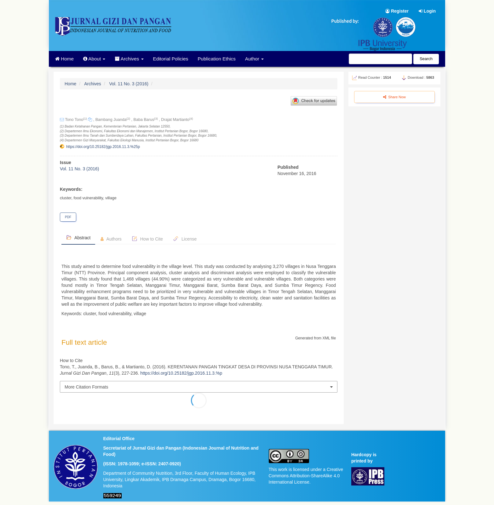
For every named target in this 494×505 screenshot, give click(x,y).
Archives (92, 83)
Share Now (394, 97)
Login (427, 11)
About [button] (94, 58)
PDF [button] (68, 217)
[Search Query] (380, 59)
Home (64, 58)
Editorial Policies (170, 58)
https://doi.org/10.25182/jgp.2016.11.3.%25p (103, 147)
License (185, 238)
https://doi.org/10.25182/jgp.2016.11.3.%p (181, 373)
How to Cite (147, 238)
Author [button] (254, 58)
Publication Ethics (216, 58)
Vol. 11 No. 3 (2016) (128, 83)
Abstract (78, 237)
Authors (111, 238)
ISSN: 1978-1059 (122, 463)
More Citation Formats (86, 386)
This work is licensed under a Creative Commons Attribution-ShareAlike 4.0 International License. (306, 476)
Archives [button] (129, 58)
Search (426, 58)
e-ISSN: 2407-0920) (161, 463)
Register (397, 11)
